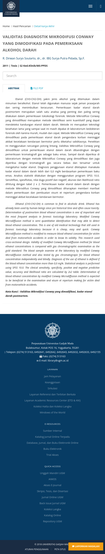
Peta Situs (60, 549)
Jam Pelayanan (52, 376)
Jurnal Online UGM (52, 497)
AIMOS (52, 479)
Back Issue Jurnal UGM (52, 503)
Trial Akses (52, 454)
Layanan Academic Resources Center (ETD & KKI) (52, 400)
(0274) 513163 (57, 356)
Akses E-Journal (52, 485)
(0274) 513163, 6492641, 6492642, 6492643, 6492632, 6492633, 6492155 (58, 352)
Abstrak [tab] (13, 88)
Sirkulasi (52, 388)
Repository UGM (52, 521)
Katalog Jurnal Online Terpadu (52, 436)
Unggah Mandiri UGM (52, 473)
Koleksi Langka (52, 509)
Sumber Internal (52, 430)
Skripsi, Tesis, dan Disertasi (52, 491)
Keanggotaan (52, 382)
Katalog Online (52, 515)
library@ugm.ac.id (58, 360)
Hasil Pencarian (22, 26)
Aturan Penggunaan (36, 549)
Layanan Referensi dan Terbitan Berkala (52, 394)
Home (6, 26)
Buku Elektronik (52, 448)
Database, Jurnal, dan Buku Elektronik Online (52, 442)
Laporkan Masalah (86, 546)
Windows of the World (52, 412)
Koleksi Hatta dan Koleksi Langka (52, 406)
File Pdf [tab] (37, 88)
